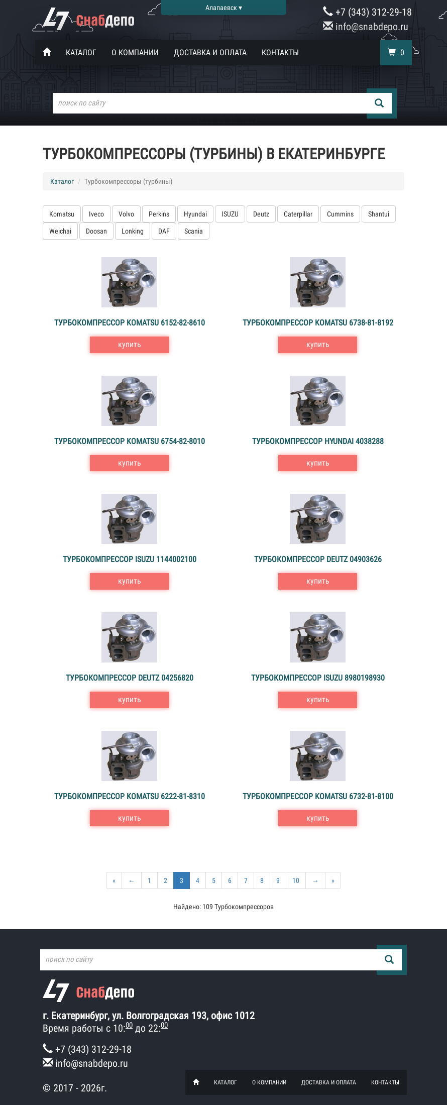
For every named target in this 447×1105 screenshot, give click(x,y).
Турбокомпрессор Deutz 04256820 (129, 678)
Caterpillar (298, 214)
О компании (135, 52)
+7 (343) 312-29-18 (367, 12)
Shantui (378, 214)
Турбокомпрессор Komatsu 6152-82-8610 (129, 322)
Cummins (340, 214)
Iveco (96, 214)
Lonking (133, 231)
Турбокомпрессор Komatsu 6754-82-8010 (129, 441)
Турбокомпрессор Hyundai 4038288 (318, 441)
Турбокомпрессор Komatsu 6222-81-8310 (129, 796)
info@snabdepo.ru (365, 27)
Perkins (159, 214)
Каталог (81, 52)
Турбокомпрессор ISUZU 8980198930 (318, 678)
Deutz (261, 214)
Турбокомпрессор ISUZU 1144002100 (129, 559)
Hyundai (195, 214)
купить (129, 344)
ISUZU (230, 214)
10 (295, 880)
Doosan (96, 231)
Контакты (280, 52)
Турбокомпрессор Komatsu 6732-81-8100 (318, 796)
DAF (164, 231)
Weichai (60, 231)
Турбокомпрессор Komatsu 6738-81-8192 (318, 322)
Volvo (126, 214)
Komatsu (61, 214)
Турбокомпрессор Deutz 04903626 (318, 559)
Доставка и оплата (210, 52)
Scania (193, 231)
